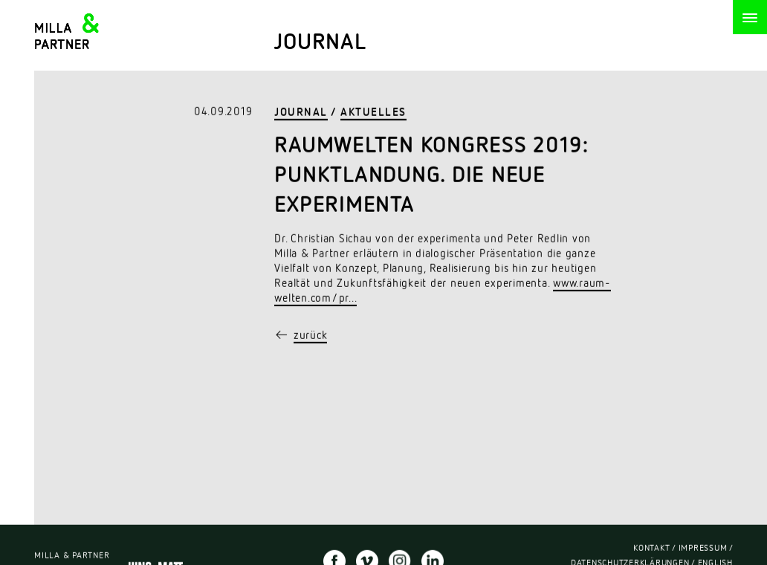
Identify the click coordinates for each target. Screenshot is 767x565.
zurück (311, 336)
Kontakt (651, 549)
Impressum (703, 549)
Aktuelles (373, 113)
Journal (301, 113)
